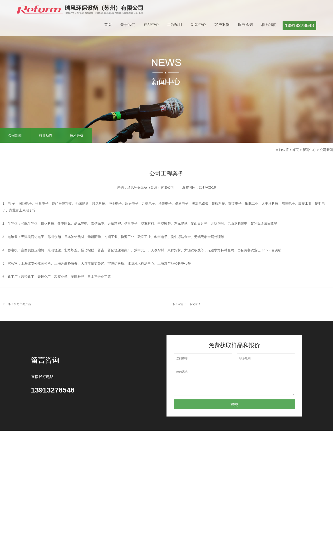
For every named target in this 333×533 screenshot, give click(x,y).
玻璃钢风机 (68, 458)
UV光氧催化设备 (72, 486)
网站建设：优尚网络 (48, 524)
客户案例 (222, 25)
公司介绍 (40, 458)
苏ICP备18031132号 (113, 516)
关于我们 (127, 25)
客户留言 (146, 463)
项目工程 (93, 458)
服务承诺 (245, 25)
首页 (108, 25)
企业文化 (40, 463)
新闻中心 (198, 25)
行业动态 (45, 135)
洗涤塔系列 (68, 463)
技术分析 (76, 135)
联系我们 (269, 25)
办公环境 (40, 475)
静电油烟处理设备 (71, 478)
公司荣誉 (40, 469)
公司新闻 (119, 458)
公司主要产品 (22, 304)
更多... (64, 492)
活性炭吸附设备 (71, 469)
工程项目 (174, 25)
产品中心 (151, 25)
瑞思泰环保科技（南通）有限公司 (72, 508)
